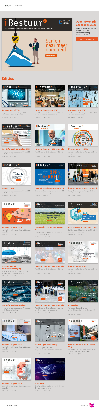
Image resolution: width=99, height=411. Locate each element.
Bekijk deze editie (87, 39)
